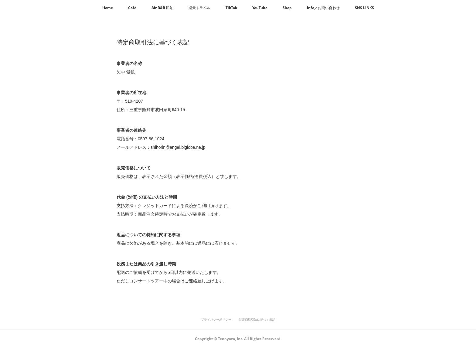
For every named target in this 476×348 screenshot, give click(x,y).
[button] (108, 8)
